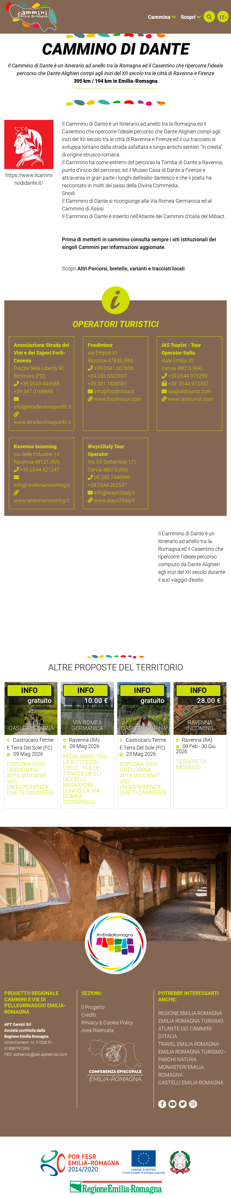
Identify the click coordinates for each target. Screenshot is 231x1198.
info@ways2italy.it (111, 475)
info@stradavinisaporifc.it (41, 385)
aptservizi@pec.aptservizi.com (40, 1037)
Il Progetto (93, 989)
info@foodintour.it (111, 374)
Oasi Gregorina (31, 710)
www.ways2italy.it (111, 483)
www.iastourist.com (187, 382)
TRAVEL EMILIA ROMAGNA (188, 1027)
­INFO (29, 672)
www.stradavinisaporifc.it (41, 401)
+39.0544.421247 (36, 452)
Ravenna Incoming (200, 707)
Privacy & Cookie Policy (107, 1005)
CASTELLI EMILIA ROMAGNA (190, 1065)
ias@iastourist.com (186, 374)
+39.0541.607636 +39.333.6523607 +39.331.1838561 (110, 358)
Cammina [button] (162, 17)
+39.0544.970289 (184, 358)
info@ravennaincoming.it (41, 464)
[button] (209, 16)
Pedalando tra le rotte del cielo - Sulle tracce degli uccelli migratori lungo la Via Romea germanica (85, 761)
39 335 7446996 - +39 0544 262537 (111, 464)
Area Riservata (97, 1013)
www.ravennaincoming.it (41, 479)
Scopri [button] (191, 17)
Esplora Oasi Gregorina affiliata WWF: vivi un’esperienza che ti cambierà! (30, 761)
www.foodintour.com (114, 382)
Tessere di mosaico (191, 747)
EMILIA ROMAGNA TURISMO (190, 1003)
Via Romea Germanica (87, 707)
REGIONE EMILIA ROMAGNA (190, 996)
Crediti (88, 997)
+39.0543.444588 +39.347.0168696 (36, 370)
